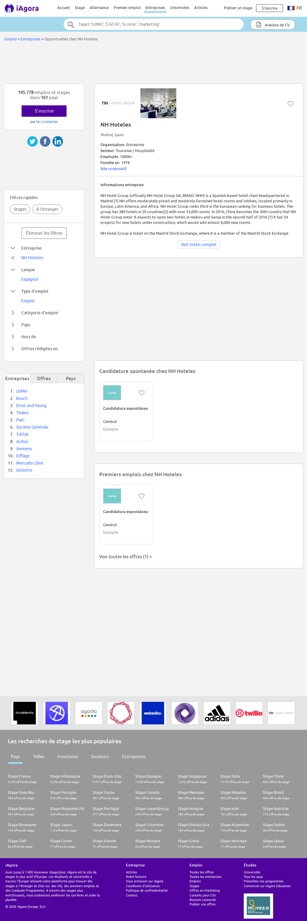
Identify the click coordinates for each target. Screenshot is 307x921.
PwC (20, 420)
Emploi (10, 39)
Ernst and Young (31, 405)
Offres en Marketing (204, 890)
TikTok (22, 434)
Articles (201, 7)
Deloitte (24, 470)
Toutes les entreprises (205, 876)
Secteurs (100, 756)
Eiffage (23, 455)
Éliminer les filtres (44, 233)
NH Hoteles (32, 257)
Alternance (99, 7)
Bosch (22, 398)
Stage (80, 7)
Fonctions (68, 756)
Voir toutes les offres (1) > (125, 556)
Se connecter (47, 121)
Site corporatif (113, 168)
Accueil (63, 7)
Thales (22, 412)
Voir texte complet (199, 244)
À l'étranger (47, 209)
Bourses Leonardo (202, 900)
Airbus (22, 441)
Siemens (24, 448)
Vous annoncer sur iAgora (144, 881)
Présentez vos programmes (264, 881)
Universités (179, 7)
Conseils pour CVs (202, 895)
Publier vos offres (202, 904)
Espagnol (29, 279)
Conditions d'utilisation (143, 886)
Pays (15, 756)
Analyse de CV (272, 24)
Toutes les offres (201, 872)
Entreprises (155, 7)
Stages (20, 209)
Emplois (195, 881)
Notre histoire (136, 876)
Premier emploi (127, 7)
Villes (38, 756)
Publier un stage (238, 7)
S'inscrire (44, 110)
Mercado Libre (29, 463)
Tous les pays (253, 876)
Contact (131, 895)
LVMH (21, 391)
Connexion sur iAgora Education (267, 886)
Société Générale (32, 427)
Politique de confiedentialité (147, 890)
